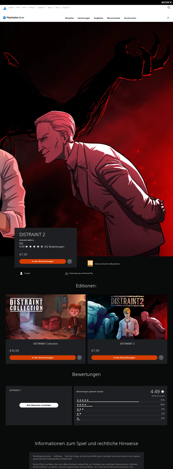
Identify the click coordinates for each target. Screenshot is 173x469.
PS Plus (31, 7)
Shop (57, 7)
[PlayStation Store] (14, 15)
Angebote (84, 15)
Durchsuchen (116, 15)
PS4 (24, 7)
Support (65, 7)
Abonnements (99, 15)
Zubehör (41, 7)
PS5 (18, 7)
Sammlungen (69, 15)
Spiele (11, 7)
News (50, 7)
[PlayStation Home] (4, 7)
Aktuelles (55, 15)
